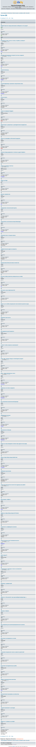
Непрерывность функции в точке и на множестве (11, 568)
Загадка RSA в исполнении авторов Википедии (11, 221)
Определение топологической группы (9, 207)
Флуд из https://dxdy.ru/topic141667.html (9, 457)
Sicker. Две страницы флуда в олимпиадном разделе (12, 358)
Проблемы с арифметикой (6, 583)
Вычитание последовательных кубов (9, 665)
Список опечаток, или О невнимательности (10, 540)
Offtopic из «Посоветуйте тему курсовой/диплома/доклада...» (14, 597)
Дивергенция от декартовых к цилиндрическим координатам (14, 124)
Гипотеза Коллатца (5, 69)
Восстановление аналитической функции (9, 401)
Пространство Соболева (6, 429)
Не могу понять (4, 97)
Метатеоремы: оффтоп (5, 499)
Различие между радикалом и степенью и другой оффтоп (13, 152)
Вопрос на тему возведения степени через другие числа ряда (14, 443)
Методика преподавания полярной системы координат (12, 55)
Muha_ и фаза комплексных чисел (8, 373)
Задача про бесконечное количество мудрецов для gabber (13, 484)
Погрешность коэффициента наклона (9, 526)
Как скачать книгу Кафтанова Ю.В (8, 290)
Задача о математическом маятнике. (8, 679)
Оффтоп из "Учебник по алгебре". (8, 721)
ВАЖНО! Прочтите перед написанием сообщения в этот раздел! (14, 25)
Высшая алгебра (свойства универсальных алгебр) (12, 276)
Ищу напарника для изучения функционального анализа (13, 624)
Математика (10, 740)
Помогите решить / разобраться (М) (19, 740)
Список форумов (4, 740)
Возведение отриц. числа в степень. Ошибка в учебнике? (13, 40)
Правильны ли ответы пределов (8, 387)
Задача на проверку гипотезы (7, 165)
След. (12, 18)
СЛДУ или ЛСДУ (4, 180)
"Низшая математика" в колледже (8, 707)
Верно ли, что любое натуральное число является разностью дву (15, 303)
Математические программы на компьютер (10, 694)
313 (9, 18)
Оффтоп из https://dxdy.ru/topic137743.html (10, 513)
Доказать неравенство (5, 194)
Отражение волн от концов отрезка (8, 235)
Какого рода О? (4, 555)
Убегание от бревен (5, 610)
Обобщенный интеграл (5, 415)
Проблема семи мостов (6, 317)
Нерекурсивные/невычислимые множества (10, 262)
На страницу (3, 18)
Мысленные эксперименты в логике (8, 638)
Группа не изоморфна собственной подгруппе (10, 138)
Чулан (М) (3, 15)
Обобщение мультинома (6, 471)
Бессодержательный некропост (7, 331)
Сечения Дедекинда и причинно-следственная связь (12, 83)
